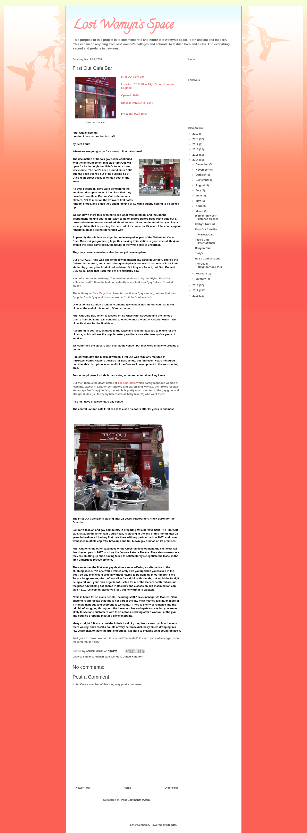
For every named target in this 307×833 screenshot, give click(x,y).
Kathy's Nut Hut (205, 224)
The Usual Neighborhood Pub (208, 265)
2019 (196, 133)
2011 (196, 295)
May (199, 200)
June (199, 195)
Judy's (199, 253)
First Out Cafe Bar (206, 229)
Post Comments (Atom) (136, 799)
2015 (196, 154)
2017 (196, 144)
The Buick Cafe (204, 234)
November (202, 169)
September (203, 179)
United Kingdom (133, 656)
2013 (196, 285)
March (200, 211)
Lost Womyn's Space (123, 26)
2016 (196, 149)
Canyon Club (203, 248)
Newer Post (83, 787)
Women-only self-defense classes (207, 217)
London (116, 656)
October (201, 174)
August (200, 185)
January (201, 278)
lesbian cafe (102, 656)
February (202, 273)
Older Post (171, 787)
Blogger (171, 824)
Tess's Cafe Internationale (205, 241)
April (199, 206)
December (202, 164)
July (199, 190)
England (88, 656)
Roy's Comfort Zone (207, 258)
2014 (196, 159)
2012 (196, 290)
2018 (196, 139)
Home (127, 787)
